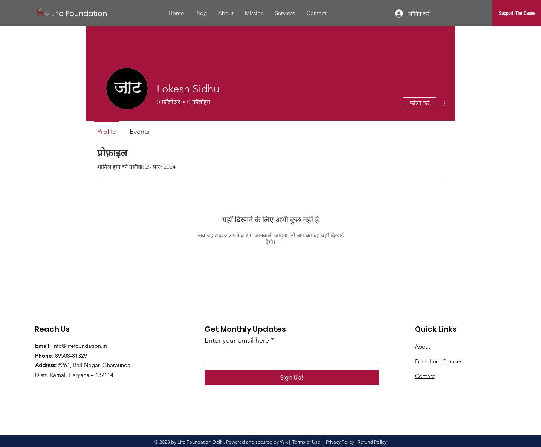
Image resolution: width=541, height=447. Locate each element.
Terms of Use (306, 442)
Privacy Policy (340, 442)
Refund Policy (372, 442)
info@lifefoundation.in (79, 345)
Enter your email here (237, 340)
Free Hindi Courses (438, 361)
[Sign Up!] (292, 377)
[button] (285, 13)
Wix (284, 442)
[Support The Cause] (517, 13)
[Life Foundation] (85, 13)
